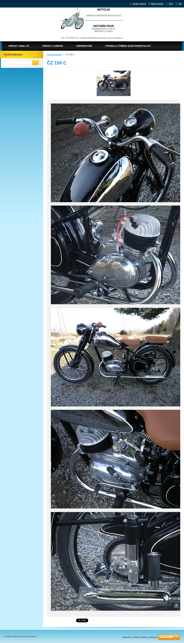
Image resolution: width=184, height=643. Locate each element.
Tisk (180, 3)
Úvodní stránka (54, 54)
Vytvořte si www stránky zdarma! (139, 637)
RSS (171, 3)
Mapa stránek (157, 3)
